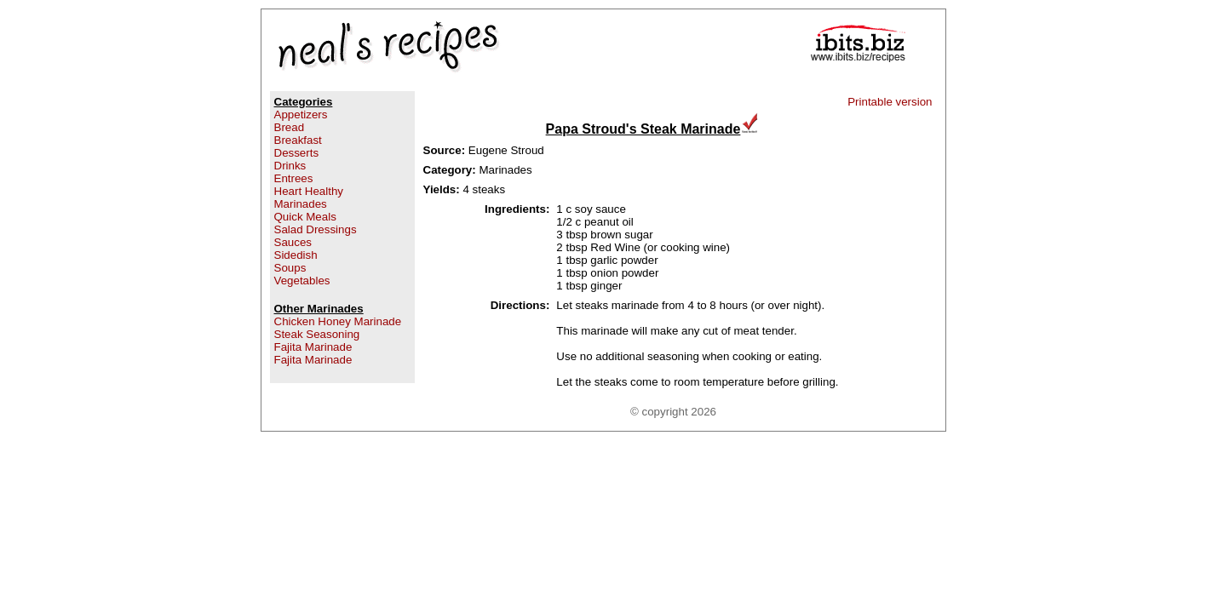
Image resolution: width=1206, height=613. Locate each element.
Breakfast (298, 140)
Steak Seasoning (317, 334)
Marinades (300, 204)
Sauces (293, 242)
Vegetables (302, 280)
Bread (289, 127)
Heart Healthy (309, 191)
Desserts (296, 152)
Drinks (290, 165)
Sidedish (296, 255)
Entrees (293, 178)
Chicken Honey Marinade (338, 321)
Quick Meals (305, 216)
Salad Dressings (315, 229)
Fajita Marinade (313, 347)
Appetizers (301, 114)
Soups (290, 267)
